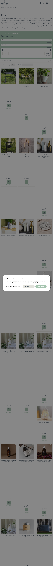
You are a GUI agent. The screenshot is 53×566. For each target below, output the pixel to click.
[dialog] (26, 283)
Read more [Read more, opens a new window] (38, 282)
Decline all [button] (28, 286)
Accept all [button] (41, 286)
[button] (13, 286)
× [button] (48, 277)
